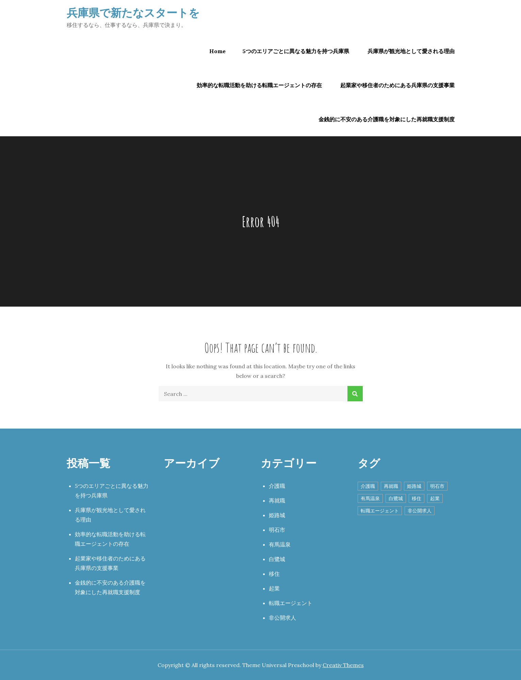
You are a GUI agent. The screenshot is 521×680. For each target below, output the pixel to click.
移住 (274, 573)
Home (217, 51)
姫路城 (277, 515)
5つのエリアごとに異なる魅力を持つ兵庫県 (296, 51)
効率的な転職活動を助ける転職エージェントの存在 (259, 85)
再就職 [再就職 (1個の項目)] (391, 486)
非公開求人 (282, 617)
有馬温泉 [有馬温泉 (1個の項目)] (370, 498)
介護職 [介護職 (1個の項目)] (368, 486)
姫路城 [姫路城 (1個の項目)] (414, 486)
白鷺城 (277, 559)
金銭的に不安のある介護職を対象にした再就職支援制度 (387, 119)
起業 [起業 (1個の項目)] (435, 498)
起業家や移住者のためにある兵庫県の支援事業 (397, 85)
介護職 (277, 485)
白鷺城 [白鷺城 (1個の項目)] (396, 498)
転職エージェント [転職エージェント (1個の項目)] (380, 511)
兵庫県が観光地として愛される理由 (411, 51)
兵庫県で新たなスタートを (133, 12)
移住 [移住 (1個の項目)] (416, 498)
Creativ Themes (343, 665)
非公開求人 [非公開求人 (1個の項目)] (420, 511)
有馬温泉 (280, 544)
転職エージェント (290, 603)
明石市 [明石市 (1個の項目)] (437, 486)
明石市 (277, 529)
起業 (274, 588)
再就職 (277, 500)
